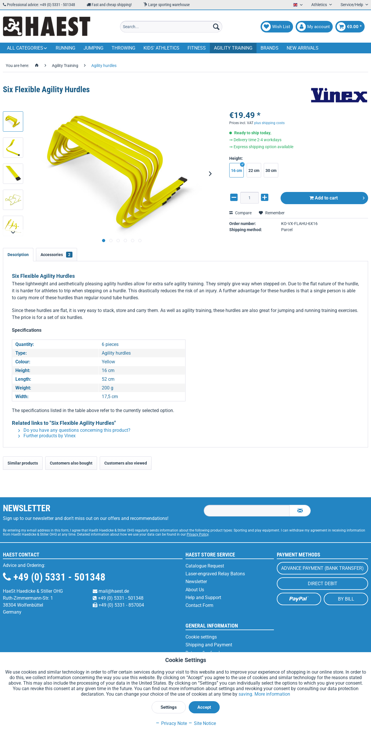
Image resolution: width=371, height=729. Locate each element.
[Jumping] (93, 48)
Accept (204, 707)
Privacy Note (171, 723)
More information (272, 694)
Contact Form (199, 605)
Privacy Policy (197, 534)
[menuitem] (171, 26)
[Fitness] (196, 48)
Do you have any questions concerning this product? (74, 430)
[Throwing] (123, 48)
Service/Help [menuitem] (352, 4)
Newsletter (196, 581)
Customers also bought (71, 463)
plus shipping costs (269, 123)
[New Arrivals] (303, 48)
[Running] (65, 48)
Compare (240, 213)
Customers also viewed (125, 463)
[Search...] (171, 26)
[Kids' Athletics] (161, 48)
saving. (246, 694)
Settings (169, 707)
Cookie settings (201, 637)
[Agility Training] (233, 48)
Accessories (56, 254)
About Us (195, 589)
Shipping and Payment (209, 645)
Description (18, 254)
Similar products (23, 463)
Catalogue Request (205, 566)
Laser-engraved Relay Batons (215, 573)
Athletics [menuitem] (319, 4)
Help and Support (203, 597)
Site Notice (202, 723)
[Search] (216, 26)
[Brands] (270, 48)
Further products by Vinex (47, 435)
